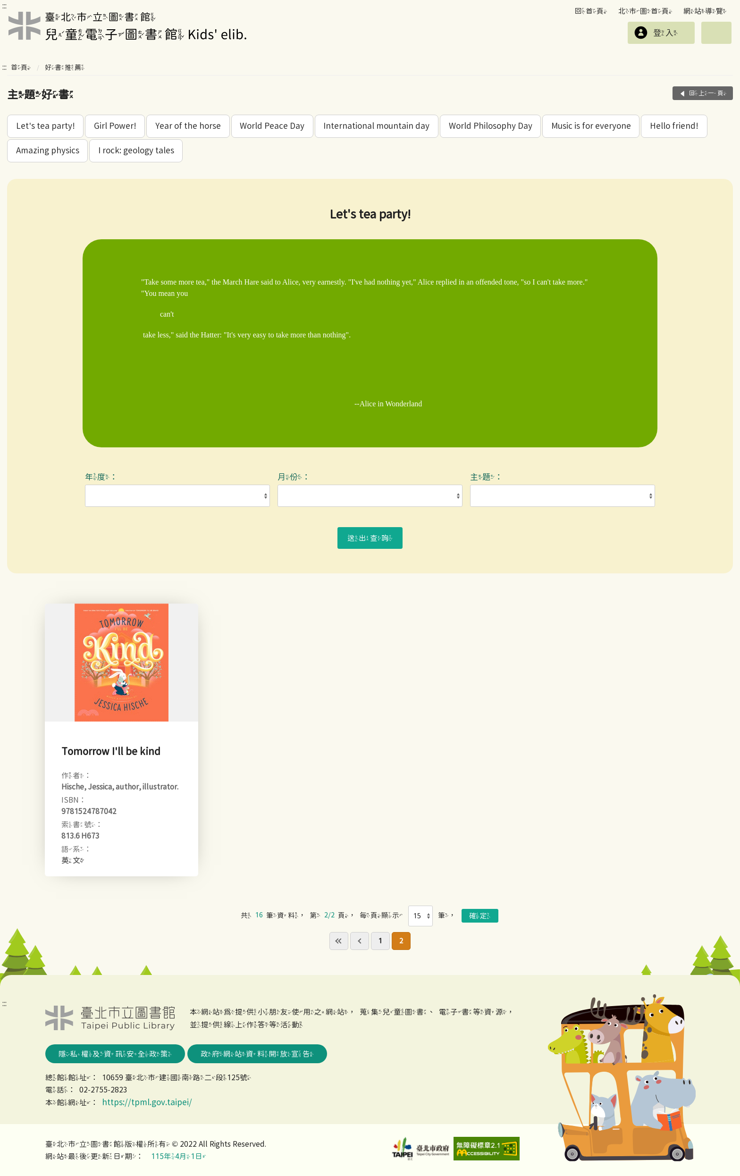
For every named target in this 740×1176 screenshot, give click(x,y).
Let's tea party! (45, 126)
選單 (716, 33)
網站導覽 (705, 11)
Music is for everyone (591, 126)
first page (338, 941)
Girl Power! (115, 126)
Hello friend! (674, 126)
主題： (488, 477)
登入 (665, 33)
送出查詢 (370, 538)
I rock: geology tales (136, 150)
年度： (103, 477)
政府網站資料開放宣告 (257, 1054)
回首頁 (591, 11)
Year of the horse (188, 126)
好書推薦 (64, 67)
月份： (296, 477)
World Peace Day (272, 126)
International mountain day (376, 126)
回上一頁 (708, 93)
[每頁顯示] (420, 916)
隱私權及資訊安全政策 (115, 1054)
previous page (359, 941)
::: (4, 5)
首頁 (21, 67)
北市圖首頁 (645, 11)
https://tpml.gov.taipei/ (147, 1102)
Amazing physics (47, 150)
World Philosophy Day (490, 126)
